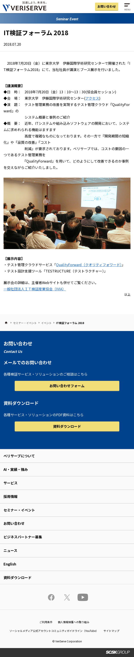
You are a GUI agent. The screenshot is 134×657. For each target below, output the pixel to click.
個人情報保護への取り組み (73, 622)
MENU (127, 9)
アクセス (92, 98)
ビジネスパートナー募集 (23, 536)
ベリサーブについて (19, 455)
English (10, 564)
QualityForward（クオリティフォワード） (89, 264)
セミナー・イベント (25, 323)
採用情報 (11, 496)
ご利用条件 (46, 622)
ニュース (10, 550)
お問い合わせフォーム (67, 385)
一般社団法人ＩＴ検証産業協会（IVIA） (35, 288)
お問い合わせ (106, 6)
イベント (46, 323)
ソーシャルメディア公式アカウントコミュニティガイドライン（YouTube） (53, 631)
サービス (11, 482)
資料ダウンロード (67, 426)
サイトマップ (111, 631)
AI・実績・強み (16, 469)
